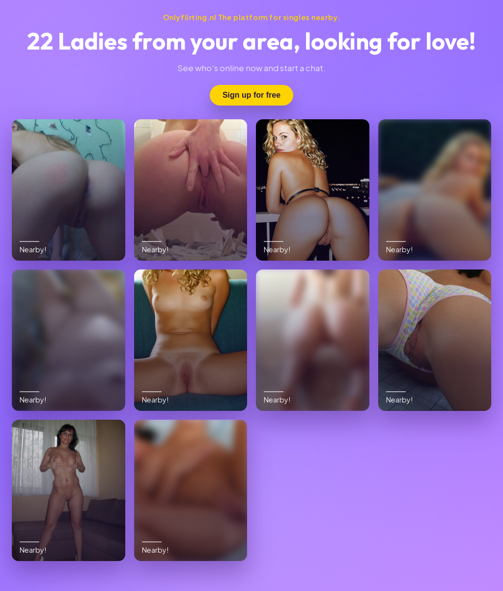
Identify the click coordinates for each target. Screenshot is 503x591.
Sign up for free (251, 95)
